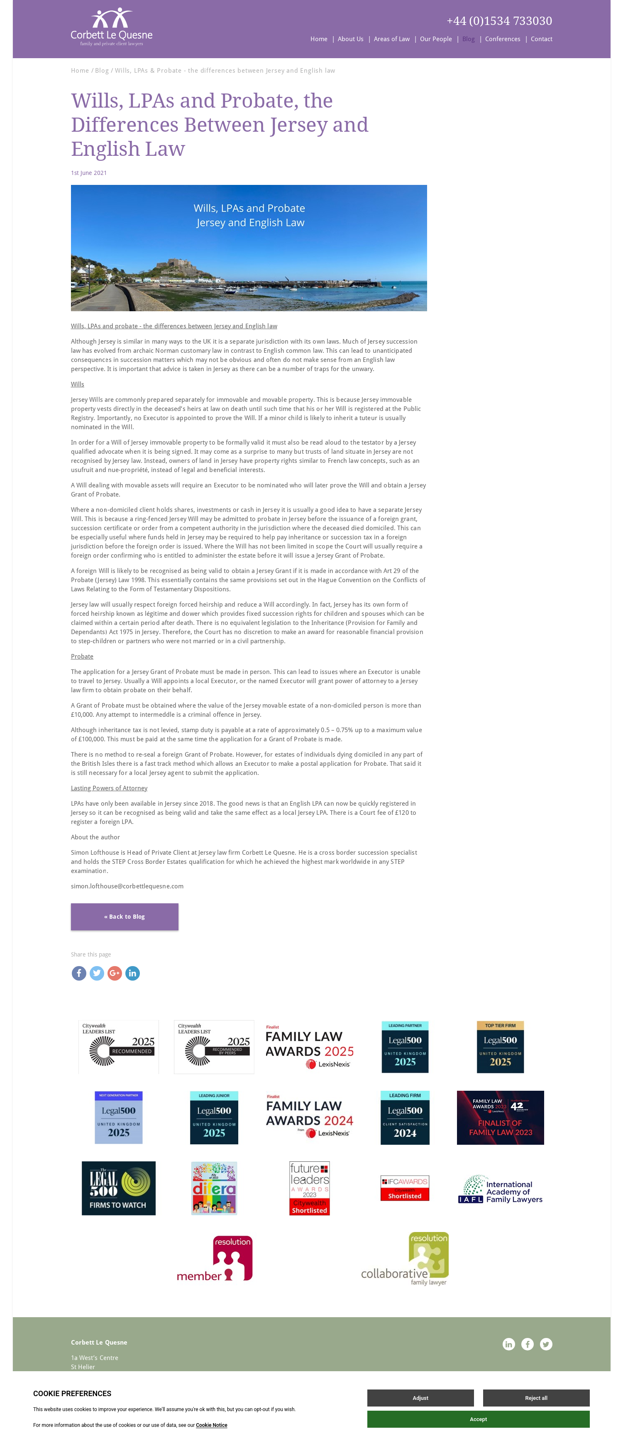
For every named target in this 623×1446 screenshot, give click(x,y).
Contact (541, 39)
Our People (436, 39)
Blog (468, 39)
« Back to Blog (124, 916)
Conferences (502, 39)
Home (318, 39)
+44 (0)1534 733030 (499, 21)
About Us (351, 39)
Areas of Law (392, 39)
